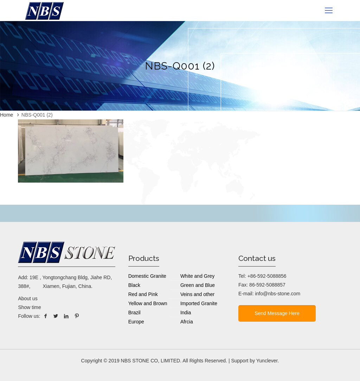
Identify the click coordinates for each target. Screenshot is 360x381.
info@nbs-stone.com (277, 293)
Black (134, 285)
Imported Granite (198, 303)
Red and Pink (143, 294)
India (185, 312)
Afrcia (186, 321)
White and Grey (197, 276)
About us (27, 298)
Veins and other (197, 294)
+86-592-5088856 (267, 276)
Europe (136, 321)
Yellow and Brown (147, 303)
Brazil (134, 312)
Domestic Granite (147, 276)
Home (6, 115)
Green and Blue (197, 285)
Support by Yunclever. (255, 360)
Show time (29, 307)
